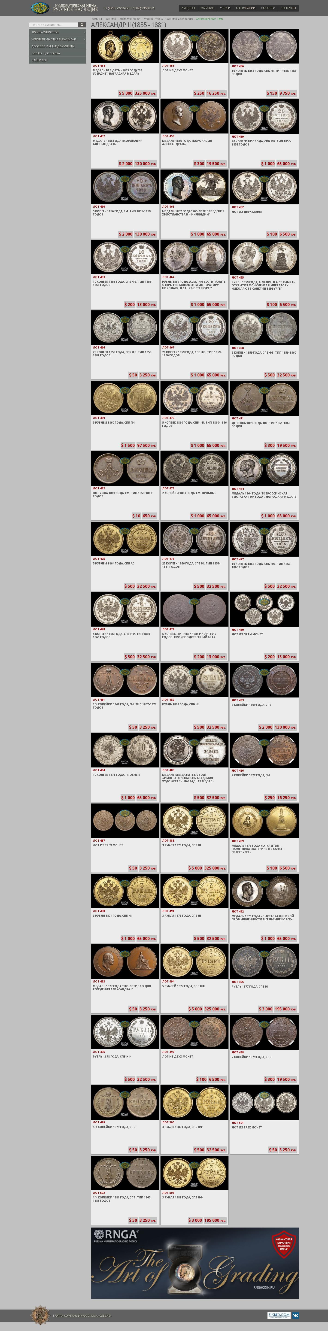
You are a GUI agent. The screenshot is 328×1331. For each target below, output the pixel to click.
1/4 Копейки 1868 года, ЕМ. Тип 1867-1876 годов (124, 705)
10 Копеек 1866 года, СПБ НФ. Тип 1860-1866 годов (262, 565)
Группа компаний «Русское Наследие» (82, 1316)
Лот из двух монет (177, 70)
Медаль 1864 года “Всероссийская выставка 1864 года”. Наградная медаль (264, 495)
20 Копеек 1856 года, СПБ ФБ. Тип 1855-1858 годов (261, 142)
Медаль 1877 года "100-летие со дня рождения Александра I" (122, 987)
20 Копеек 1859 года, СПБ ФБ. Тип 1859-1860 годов (192, 353)
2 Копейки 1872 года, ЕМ (251, 775)
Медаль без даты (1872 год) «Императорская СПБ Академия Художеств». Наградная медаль (188, 778)
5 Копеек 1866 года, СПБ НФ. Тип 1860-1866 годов (122, 635)
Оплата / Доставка (45, 53)
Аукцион (181, 8)
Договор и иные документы (53, 46)
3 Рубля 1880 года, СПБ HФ (182, 1127)
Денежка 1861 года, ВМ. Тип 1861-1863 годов (261, 424)
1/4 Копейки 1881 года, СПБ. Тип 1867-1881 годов (122, 1199)
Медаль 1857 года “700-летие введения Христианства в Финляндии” (193, 212)
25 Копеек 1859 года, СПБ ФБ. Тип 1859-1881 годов (122, 353)
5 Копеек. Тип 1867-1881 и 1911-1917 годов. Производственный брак (189, 635)
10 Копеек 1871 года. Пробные (116, 775)
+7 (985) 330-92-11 (143, 8)
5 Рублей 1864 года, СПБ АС (113, 563)
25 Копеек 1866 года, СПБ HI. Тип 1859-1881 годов (191, 565)
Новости (266, 8)
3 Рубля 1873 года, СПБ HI (181, 845)
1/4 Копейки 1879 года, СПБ (114, 1127)
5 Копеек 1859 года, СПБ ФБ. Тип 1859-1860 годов (264, 354)
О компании (242, 8)
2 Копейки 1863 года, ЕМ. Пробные (189, 493)
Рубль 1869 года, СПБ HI (180, 704)
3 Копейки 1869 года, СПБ (251, 705)
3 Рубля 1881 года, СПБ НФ (182, 1197)
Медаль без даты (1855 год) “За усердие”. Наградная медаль (117, 72)
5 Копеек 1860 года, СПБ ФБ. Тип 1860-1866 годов (194, 424)
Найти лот (39, 60)
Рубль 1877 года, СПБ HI (250, 986)
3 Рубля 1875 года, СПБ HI (181, 916)
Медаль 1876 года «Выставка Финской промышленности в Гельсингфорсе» (263, 917)
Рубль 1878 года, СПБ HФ (112, 1056)
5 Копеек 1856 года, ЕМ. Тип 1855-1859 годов (122, 212)
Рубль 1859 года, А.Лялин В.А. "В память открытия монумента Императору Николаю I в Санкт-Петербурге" (194, 285)
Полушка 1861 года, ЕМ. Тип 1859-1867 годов (122, 494)
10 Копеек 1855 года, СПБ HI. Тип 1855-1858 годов (264, 72)
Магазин (202, 8)
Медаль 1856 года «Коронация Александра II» (118, 142)
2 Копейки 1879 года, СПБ (251, 1057)
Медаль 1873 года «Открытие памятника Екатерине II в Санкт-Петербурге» (258, 849)
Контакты (287, 8)
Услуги (221, 8)
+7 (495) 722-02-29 (116, 8)
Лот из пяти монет (247, 634)
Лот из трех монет (108, 845)
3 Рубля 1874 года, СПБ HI (112, 916)
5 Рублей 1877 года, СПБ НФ (183, 986)
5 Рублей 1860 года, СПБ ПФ (114, 422)
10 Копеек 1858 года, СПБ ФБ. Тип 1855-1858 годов (122, 283)
